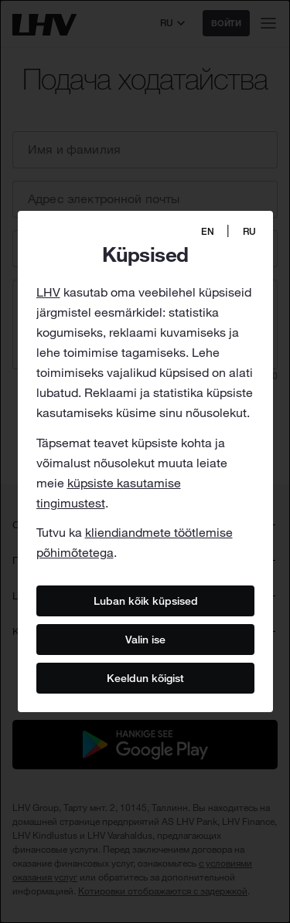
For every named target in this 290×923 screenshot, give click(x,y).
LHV (48, 292)
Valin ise (145, 639)
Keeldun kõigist (145, 678)
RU (249, 231)
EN (207, 231)
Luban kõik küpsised (145, 601)
